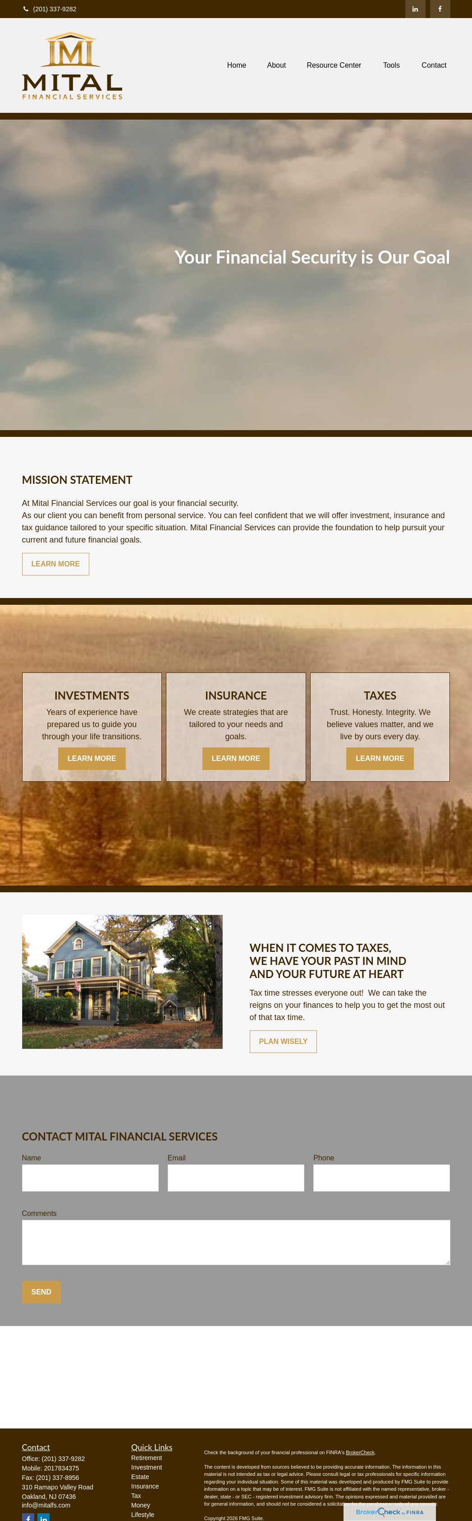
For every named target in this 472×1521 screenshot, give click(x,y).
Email (177, 1158)
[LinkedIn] (415, 9)
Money (140, 1505)
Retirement (146, 1457)
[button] (237, 66)
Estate (140, 1476)
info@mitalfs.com (46, 1505)
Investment (146, 1467)
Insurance (145, 1486)
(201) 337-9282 (49, 9)
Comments (39, 1213)
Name (31, 1158)
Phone (323, 1158)
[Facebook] (440, 9)
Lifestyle (142, 1514)
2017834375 (61, 1468)
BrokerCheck (360, 1452)
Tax (136, 1495)
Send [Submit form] (41, 1292)
